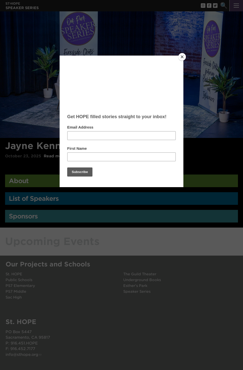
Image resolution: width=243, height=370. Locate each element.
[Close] (182, 57)
